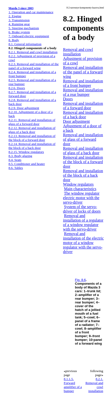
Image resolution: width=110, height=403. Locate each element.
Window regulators (78, 184)
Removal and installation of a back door (83, 114)
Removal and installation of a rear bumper (83, 92)
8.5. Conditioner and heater (26, 164)
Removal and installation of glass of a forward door (83, 139)
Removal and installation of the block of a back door (83, 175)
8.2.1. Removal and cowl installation (33, 52)
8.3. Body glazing (20, 156)
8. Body (13, 40)
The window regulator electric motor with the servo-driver (81, 197)
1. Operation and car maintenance (30, 12)
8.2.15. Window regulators (26, 152)
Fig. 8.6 (80, 280)
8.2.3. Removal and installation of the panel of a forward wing (33, 66)
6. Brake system (19, 32)
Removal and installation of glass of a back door (83, 150)
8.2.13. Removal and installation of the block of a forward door (32, 138)
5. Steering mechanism (23, 28)
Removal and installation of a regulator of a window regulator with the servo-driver (83, 222)
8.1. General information (25, 44)
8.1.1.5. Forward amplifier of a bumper (73, 385)
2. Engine (14, 16)
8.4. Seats (14, 160)
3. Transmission (19, 20)
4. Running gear (19, 24)
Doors (68, 99)
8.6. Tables (15, 168)
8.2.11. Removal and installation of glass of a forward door (31, 122)
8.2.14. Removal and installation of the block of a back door (32, 146)
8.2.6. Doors (16, 88)
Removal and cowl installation (78, 51)
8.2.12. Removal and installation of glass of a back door (32, 130)
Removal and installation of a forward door (83, 105)
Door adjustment (76, 121)
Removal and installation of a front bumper (83, 83)
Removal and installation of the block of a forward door (83, 161)
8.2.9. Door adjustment (23, 108)
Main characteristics (80, 189)
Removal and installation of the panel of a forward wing (83, 72)
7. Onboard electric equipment (28, 36)
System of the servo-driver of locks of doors (81, 209)
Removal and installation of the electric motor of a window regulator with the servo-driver (83, 243)
